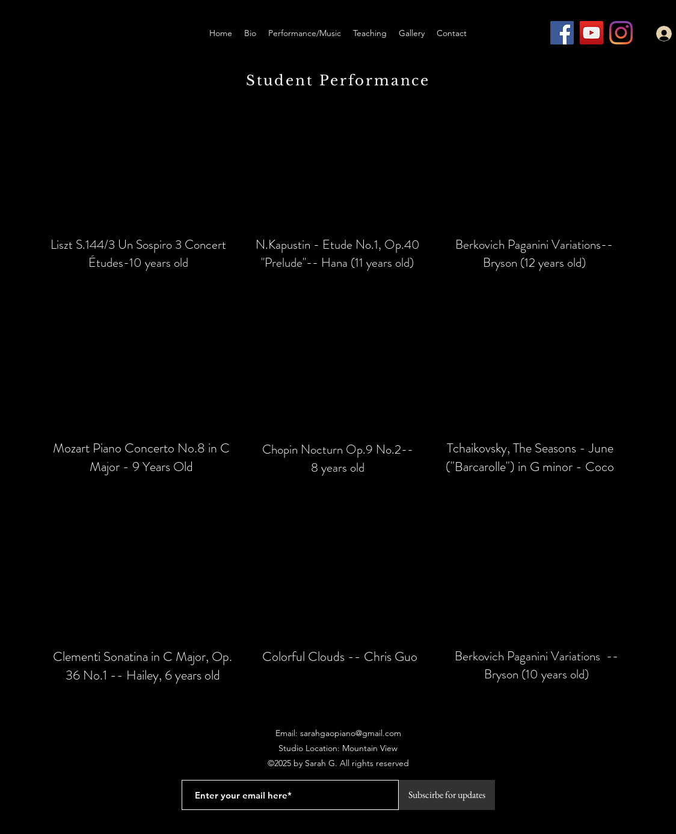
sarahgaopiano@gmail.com (350, 733)
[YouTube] (591, 32)
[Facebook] (562, 32)
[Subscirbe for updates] (447, 795)
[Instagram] (621, 32)
